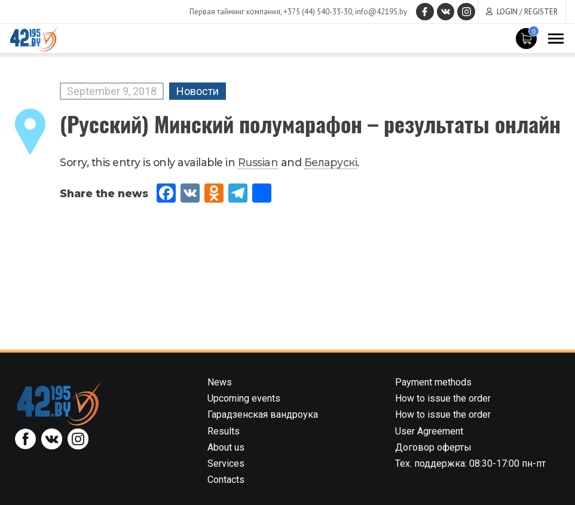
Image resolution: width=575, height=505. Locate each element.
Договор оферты (433, 447)
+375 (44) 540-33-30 (317, 12)
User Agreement (429, 431)
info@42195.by (380, 12)
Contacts (225, 479)
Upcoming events (243, 398)
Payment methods (433, 382)
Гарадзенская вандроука (262, 414)
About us (225, 447)
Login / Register (527, 12)
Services (225, 463)
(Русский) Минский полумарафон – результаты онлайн (310, 123)
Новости (197, 91)
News (219, 382)
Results (223, 431)
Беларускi (330, 162)
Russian (258, 162)
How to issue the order (443, 398)
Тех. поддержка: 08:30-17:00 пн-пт (470, 463)
